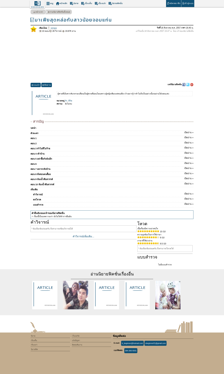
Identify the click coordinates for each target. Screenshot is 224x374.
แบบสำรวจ (113, 204)
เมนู (49, 3)
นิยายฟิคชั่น (115, 3)
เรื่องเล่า (100, 3)
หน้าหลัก (61, 3)
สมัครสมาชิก (173, 3)
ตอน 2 (112, 143)
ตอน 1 (112, 138)
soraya (52, 28)
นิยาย (74, 3)
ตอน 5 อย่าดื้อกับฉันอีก (112, 158)
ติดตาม (46, 85)
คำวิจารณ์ (113, 194)
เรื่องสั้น (86, 3)
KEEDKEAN (37, 7)
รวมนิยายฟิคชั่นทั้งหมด (59, 12)
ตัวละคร (112, 133)
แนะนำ (36, 85)
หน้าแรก (38, 12)
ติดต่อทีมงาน (77, 345)
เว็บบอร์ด (75, 336)
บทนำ (33, 128)
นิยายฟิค (34, 349)
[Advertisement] (112, 57)
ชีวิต (70, 101)
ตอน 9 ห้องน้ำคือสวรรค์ (112, 179)
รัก (66, 101)
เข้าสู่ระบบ (187, 3)
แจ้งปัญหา (76, 340)
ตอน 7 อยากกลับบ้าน (112, 168)
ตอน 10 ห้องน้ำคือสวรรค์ (112, 184)
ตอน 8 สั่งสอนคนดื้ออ (112, 173)
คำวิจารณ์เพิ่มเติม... (83, 236)
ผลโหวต (113, 199)
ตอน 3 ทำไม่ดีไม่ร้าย (112, 148)
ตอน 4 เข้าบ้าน (112, 153)
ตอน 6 (112, 163)
